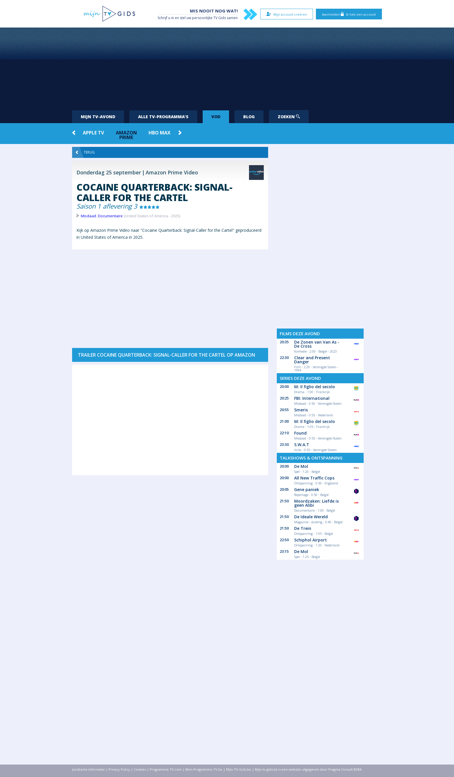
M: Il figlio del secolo (314, 386)
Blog (249, 116)
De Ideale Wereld (311, 516)
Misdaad (88, 215)
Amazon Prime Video (172, 172)
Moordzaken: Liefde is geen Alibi (316, 503)
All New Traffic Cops (314, 478)
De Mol (301, 466)
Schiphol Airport (310, 540)
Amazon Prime (126, 135)
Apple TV (93, 133)
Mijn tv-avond (98, 116)
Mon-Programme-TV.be (203, 769)
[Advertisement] (227, 66)
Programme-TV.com (166, 769)
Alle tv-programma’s (163, 116)
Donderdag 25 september (108, 172)
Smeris (301, 410)
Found (300, 433)
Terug (85, 152)
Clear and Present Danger (312, 359)
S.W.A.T (301, 444)
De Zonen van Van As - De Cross (316, 344)
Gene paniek (306, 489)
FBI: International (311, 398)
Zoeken (289, 116)
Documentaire (110, 215)
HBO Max (160, 133)
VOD (215, 116)
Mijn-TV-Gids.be (238, 769)
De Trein (302, 528)
